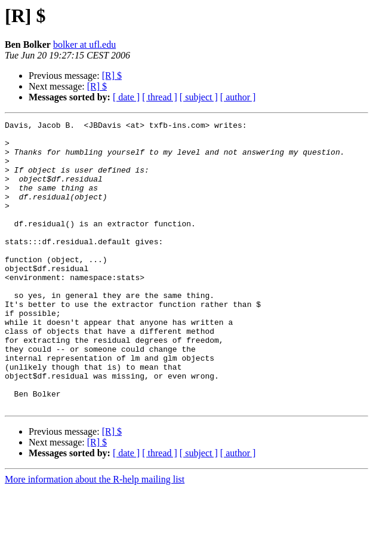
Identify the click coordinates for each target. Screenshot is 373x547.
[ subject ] (199, 97)
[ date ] (126, 97)
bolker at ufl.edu (84, 44)
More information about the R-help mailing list (94, 536)
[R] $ (112, 75)
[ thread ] (159, 97)
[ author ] (238, 97)
